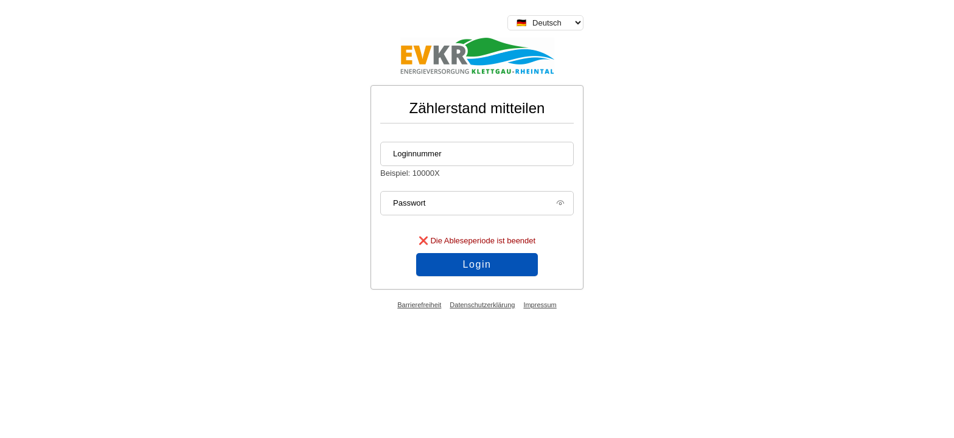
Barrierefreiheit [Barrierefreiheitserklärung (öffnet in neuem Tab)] (419, 304)
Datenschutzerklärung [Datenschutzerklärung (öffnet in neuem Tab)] (482, 304)
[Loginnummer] (477, 154)
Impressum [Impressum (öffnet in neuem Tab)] (539, 304)
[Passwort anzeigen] (560, 207)
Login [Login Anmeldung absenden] (476, 264)
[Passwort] (477, 203)
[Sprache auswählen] (545, 22)
